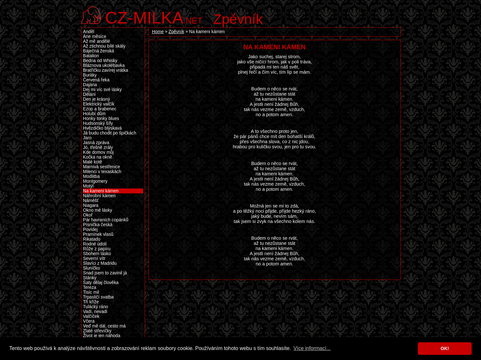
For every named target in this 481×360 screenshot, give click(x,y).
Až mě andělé (96, 41)
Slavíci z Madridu (100, 263)
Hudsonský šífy (98, 123)
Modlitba (91, 176)
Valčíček (91, 316)
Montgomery (95, 181)
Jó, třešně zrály (98, 147)
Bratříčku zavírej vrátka (105, 70)
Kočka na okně (97, 157)
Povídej (90, 229)
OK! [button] (444, 348)
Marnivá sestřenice (101, 166)
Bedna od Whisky (100, 60)
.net (154, 16)
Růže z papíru (97, 248)
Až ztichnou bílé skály (104, 46)
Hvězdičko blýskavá (102, 128)
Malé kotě (92, 162)
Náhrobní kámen (99, 195)
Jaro (87, 137)
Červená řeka (96, 80)
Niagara (91, 205)
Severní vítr (94, 258)
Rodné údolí (95, 244)
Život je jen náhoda (101, 335)
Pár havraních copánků (106, 219)
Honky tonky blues (101, 118)
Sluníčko (91, 268)
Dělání (89, 94)
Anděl (88, 31)
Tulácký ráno (95, 306)
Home (158, 31)
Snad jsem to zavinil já (105, 273)
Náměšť (91, 200)
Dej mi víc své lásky (102, 89)
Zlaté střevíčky (97, 330)
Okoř (88, 215)
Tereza (89, 287)
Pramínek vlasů (98, 234)
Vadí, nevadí (95, 311)
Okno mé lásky (97, 210)
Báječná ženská (98, 51)
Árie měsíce (94, 36)
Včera (89, 321)
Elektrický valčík (98, 104)
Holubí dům (94, 113)
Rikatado (92, 239)
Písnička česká (97, 224)
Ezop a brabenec (100, 108)
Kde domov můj (98, 152)
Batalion (91, 55)
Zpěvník (238, 19)
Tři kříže (91, 302)
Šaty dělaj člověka (101, 282)
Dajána (90, 84)
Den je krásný (96, 99)
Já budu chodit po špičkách (109, 133)
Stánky (90, 277)
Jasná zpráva (96, 142)
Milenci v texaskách (102, 171)
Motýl (88, 186)
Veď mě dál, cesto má (104, 326)
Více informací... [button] (312, 348)
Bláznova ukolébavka (104, 65)
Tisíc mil (91, 292)
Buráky (90, 75)
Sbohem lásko (97, 253)
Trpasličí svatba (98, 297)
